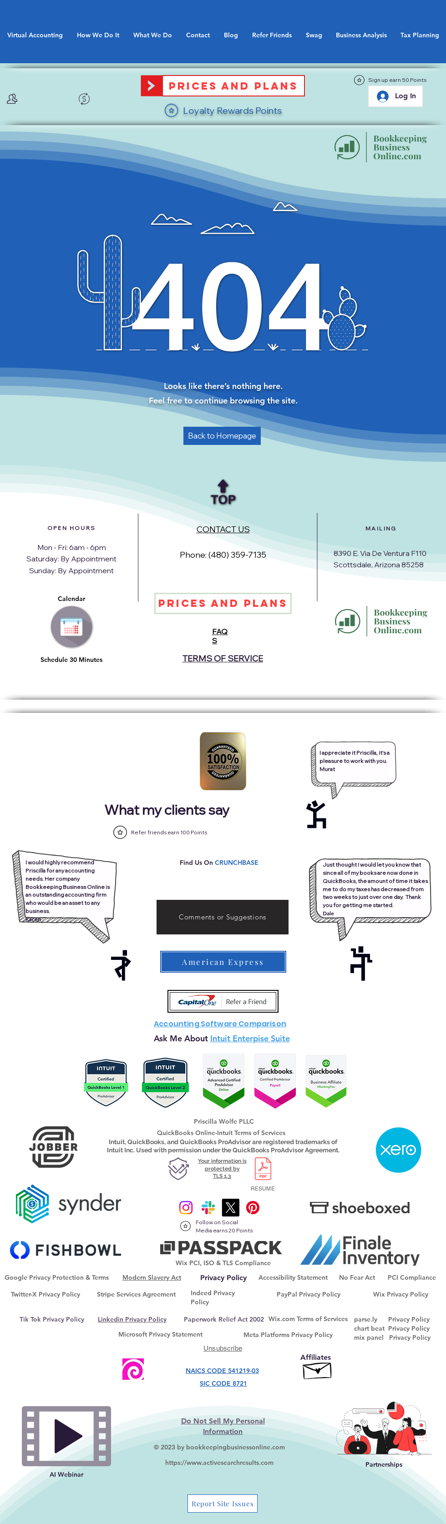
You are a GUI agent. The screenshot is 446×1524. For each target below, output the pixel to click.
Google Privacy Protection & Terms (57, 1277)
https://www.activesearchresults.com (219, 1462)
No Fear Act (357, 1277)
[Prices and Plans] (233, 85)
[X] (230, 1207)
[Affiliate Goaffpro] (318, 1368)
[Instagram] (186, 1207)
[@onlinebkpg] (253, 1207)
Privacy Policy (409, 1319)
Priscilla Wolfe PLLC (224, 1121)
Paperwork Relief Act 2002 (224, 1319)
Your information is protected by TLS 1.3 (222, 1169)
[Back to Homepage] (222, 436)
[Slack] (208, 1207)
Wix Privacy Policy (400, 1294)
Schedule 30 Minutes (71, 660)
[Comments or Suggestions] (223, 917)
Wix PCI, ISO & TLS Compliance (223, 1263)
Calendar (71, 599)
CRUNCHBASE (236, 862)
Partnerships (383, 1464)
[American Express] (223, 961)
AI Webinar (66, 1474)
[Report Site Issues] (223, 1503)
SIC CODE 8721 (223, 1383)
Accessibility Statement (293, 1277)
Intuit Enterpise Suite (250, 1038)
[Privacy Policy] (223, 1278)
